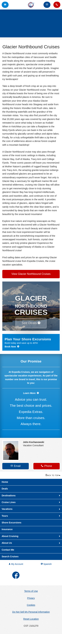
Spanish (46, 564)
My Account (16, 564)
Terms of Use (31, 591)
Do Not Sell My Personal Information (31, 612)
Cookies (31, 605)
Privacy (31, 598)
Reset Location (31, 619)
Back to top (52, 475)
